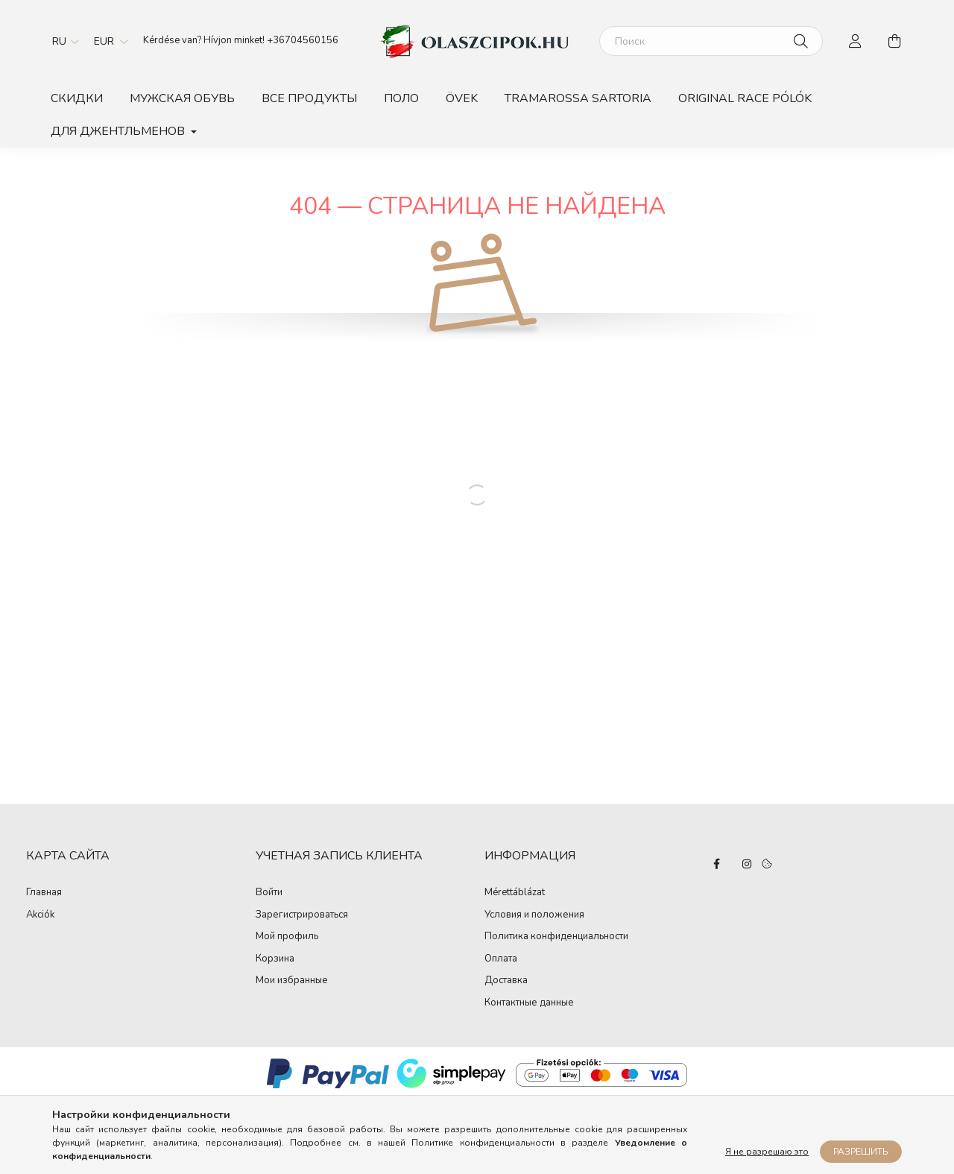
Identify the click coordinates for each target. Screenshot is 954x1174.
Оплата (500, 959)
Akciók (40, 914)
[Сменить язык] (62, 41)
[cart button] (894, 41)
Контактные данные (529, 1003)
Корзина (275, 959)
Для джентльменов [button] (119, 131)
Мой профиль (287, 937)
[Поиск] (711, 41)
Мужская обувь (182, 98)
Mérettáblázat (514, 893)
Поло (401, 98)
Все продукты (309, 98)
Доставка (506, 981)
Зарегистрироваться (302, 915)
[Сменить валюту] (107, 41)
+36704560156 (302, 40)
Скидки (77, 98)
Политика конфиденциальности (556, 937)
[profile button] (856, 41)
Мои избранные (292, 981)
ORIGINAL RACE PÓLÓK (745, 98)
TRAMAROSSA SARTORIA (578, 98)
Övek (462, 98)
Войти (269, 893)
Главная (44, 892)
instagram (747, 864)
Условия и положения (534, 915)
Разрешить (860, 1152)
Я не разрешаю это (767, 1152)
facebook (717, 864)
